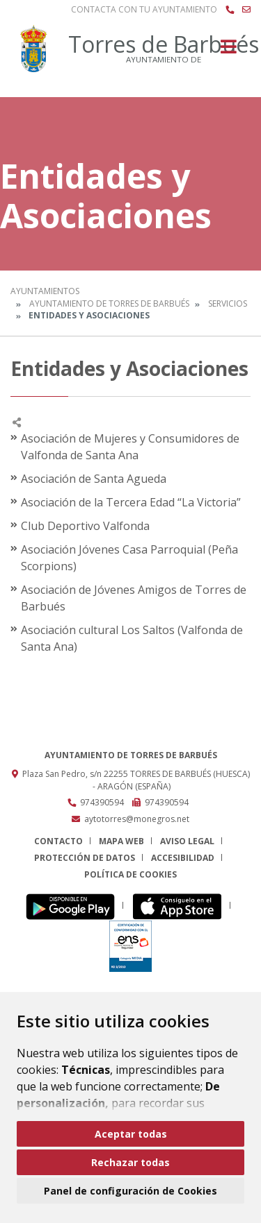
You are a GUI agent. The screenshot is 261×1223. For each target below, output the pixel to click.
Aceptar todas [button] (131, 1133)
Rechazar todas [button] (130, 1162)
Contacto (58, 841)
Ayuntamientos (44, 291)
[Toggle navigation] (229, 51)
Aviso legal (187, 841)
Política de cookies (130, 874)
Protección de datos (84, 858)
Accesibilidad (182, 858)
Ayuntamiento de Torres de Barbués (109, 303)
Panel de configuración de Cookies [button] (130, 1190)
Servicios (227, 303)
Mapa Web (121, 841)
